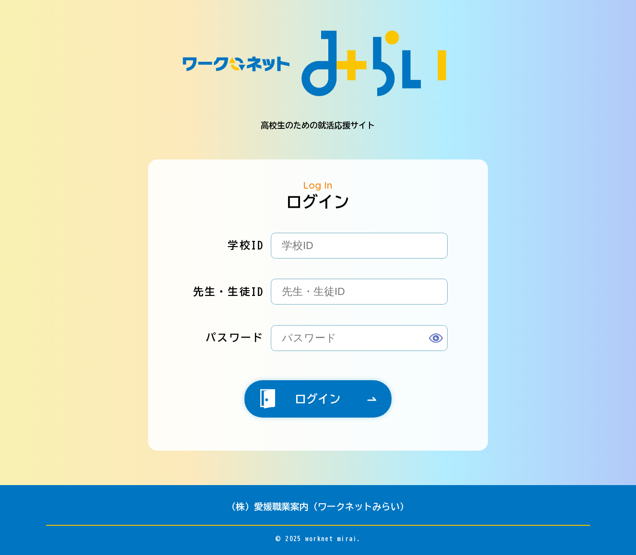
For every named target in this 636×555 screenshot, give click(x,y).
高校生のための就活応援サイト (317, 79)
